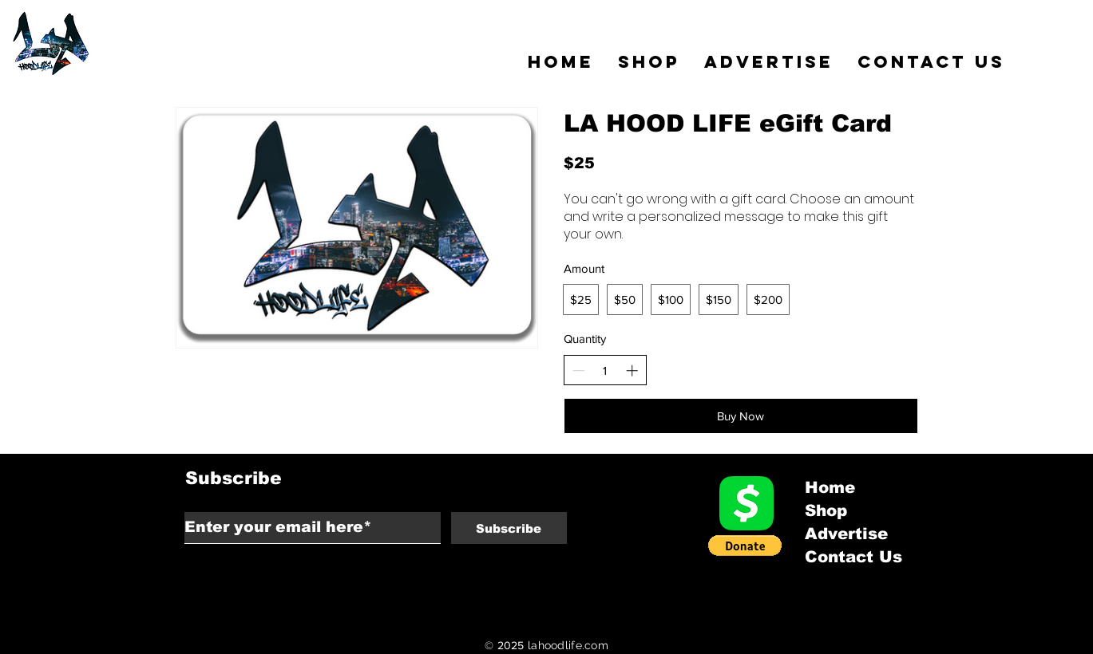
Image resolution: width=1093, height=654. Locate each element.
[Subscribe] (509, 528)
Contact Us (853, 556)
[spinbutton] (605, 370)
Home (830, 487)
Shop (826, 510)
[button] (745, 545)
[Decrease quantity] (578, 370)
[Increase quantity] (632, 370)
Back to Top (25, 582)
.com (595, 645)
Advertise (846, 533)
